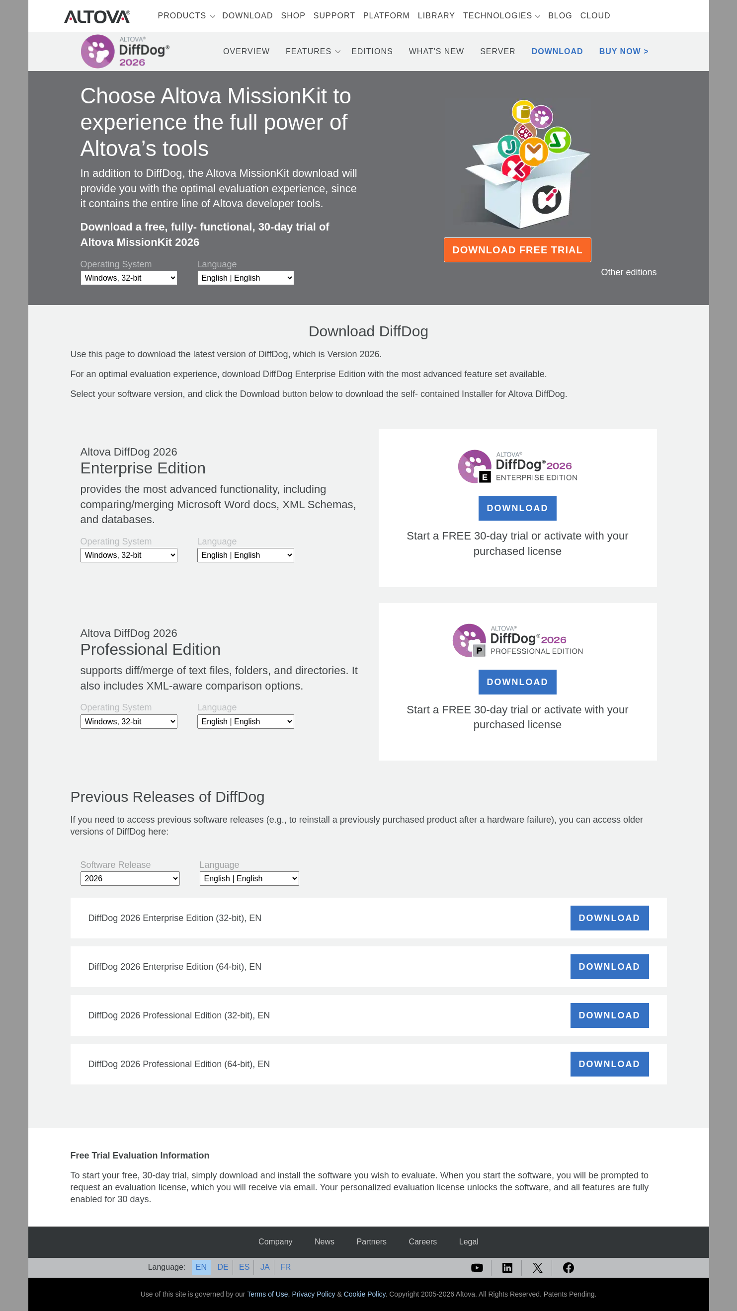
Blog (560, 15)
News (324, 1241)
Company (275, 1241)
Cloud (595, 15)
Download (247, 15)
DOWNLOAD (518, 508)
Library (436, 15)
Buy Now (620, 51)
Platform (386, 15)
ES (244, 1267)
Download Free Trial (517, 249)
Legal (469, 1241)
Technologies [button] (497, 15)
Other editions (628, 272)
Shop (293, 15)
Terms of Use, (269, 1294)
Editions (372, 51)
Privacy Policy (313, 1294)
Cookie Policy (365, 1294)
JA (265, 1267)
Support (334, 15)
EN (201, 1267)
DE (222, 1267)
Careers (423, 1241)
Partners (371, 1241)
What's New (436, 51)
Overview (246, 51)
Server (498, 51)
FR (285, 1267)
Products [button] (182, 15)
